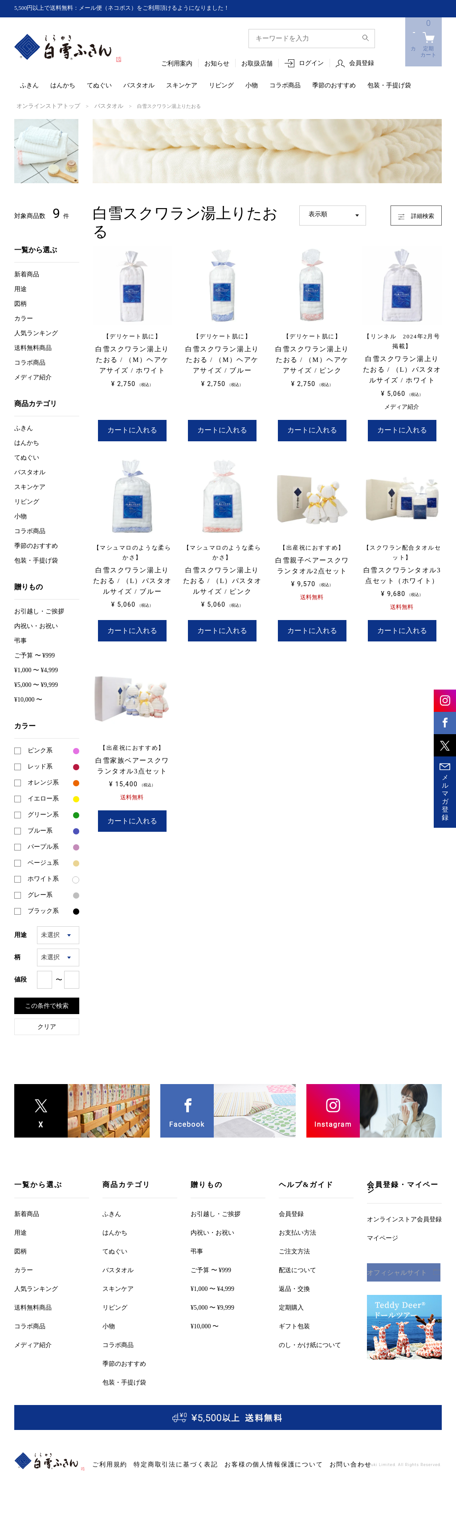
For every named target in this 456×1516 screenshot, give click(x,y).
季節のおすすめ (334, 85)
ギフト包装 (294, 1325)
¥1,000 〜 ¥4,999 (36, 669)
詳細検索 (409, 213)
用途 (20, 288)
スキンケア (181, 85)
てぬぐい (99, 85)
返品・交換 (294, 1288)
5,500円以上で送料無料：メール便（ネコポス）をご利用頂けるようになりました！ (130, 8)
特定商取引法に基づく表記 (160, 1463)
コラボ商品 (285, 85)
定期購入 (291, 1306)
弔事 (20, 640)
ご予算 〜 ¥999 (34, 654)
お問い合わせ (302, 1463)
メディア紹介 (33, 376)
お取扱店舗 (257, 64)
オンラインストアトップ (43, 105)
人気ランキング (36, 332)
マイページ (382, 1237)
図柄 (20, 303)
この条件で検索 (47, 1004)
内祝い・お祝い (36, 625)
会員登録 (361, 63)
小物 (251, 85)
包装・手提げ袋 (389, 85)
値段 (20, 978)
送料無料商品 (33, 347)
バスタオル (139, 85)
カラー (23, 317)
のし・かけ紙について (310, 1344)
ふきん (29, 85)
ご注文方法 (294, 1250)
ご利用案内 (176, 64)
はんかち (62, 85)
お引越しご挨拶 (39, 610)
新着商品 (26, 273)
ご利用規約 (106, 1463)
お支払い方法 (297, 1231)
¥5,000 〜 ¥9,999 (36, 684)
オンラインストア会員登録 (404, 1218)
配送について (297, 1269)
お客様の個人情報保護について (239, 1463)
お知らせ (216, 64)
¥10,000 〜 (28, 698)
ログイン (311, 63)
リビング (221, 85)
